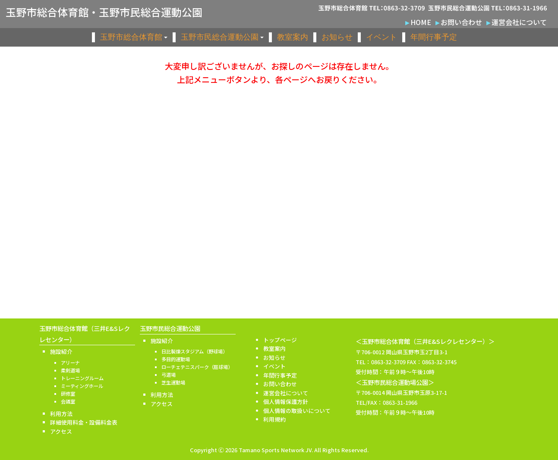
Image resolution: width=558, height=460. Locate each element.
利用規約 (274, 419)
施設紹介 (61, 351)
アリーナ (70, 362)
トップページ (280, 340)
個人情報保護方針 (285, 401)
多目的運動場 (175, 359)
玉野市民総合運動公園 (222, 37)
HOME (420, 22)
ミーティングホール (82, 385)
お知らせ (337, 37)
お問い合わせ (461, 22)
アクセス (61, 431)
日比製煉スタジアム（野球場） (194, 351)
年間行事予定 (433, 37)
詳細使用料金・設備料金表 (83, 422)
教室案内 (292, 37)
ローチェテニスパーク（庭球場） (197, 366)
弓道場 (168, 374)
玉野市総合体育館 (133, 37)
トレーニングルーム (82, 378)
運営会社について (519, 22)
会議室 (68, 401)
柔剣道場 (70, 370)
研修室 (68, 393)
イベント (381, 37)
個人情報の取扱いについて (297, 410)
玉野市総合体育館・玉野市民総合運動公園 (104, 12)
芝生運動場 (173, 382)
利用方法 (61, 414)
